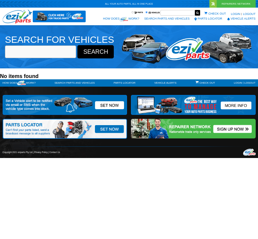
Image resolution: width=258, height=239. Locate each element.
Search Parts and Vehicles (167, 18)
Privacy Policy (41, 152)
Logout (249, 14)
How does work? (121, 19)
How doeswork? (19, 82)
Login (235, 14)
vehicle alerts (241, 18)
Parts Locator (208, 18)
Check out (217, 13)
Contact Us (54, 152)
